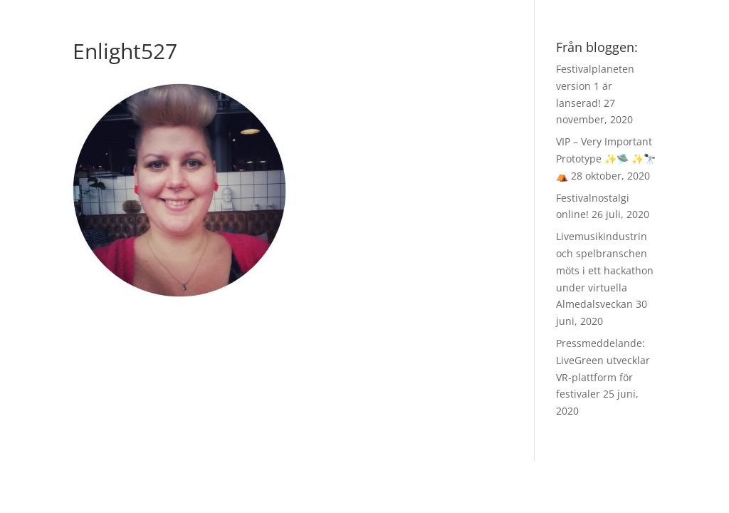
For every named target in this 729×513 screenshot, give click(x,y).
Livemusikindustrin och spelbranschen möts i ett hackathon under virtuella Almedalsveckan (605, 270)
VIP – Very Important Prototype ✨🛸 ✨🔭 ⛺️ (606, 158)
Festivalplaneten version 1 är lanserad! (595, 86)
